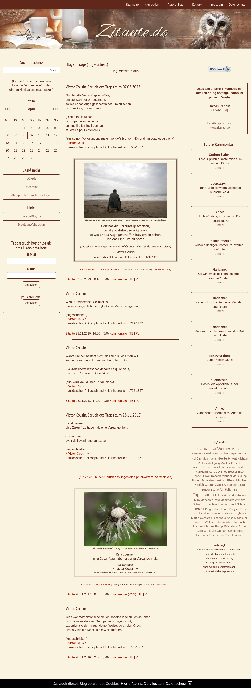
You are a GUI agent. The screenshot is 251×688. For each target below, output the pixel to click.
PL (138, 279)
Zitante (70, 279)
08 (23, 135)
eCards (31, 178)
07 (15, 135)
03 (39, 128)
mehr (220, 167)
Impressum (215, 4)
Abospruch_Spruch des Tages (31, 195)
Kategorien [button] (153, 4)
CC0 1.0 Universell (160, 584)
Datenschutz (236, 4)
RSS (132, 594)
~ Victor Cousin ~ (77, 143)
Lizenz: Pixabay (162, 269)
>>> (55, 109)
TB (131, 279)
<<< (7, 109)
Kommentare (118, 279)
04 (47, 128)
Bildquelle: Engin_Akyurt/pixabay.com (100, 269)
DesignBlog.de (31, 216)
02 (31, 128)
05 (56, 128)
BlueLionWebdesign (31, 224)
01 (23, 128)
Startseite (132, 4)
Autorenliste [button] (177, 4)
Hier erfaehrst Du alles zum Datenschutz (153, 684)
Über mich (31, 186)
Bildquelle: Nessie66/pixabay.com (99, 584)
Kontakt (197, 4)
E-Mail (31, 254)
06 (7, 135)
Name (31, 269)
